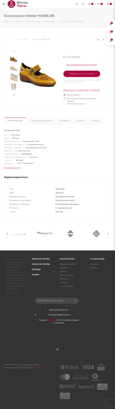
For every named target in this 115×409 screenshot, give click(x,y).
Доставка (64, 121)
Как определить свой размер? (81, 64)
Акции (35, 274)
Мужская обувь (41, 264)
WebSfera (38, 368)
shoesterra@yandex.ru (59, 314)
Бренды (36, 269)
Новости (94, 268)
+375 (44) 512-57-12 (58, 310)
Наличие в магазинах (41, 121)
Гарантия (64, 282)
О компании (97, 259)
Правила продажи (68, 264)
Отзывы (95, 121)
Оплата (80, 121)
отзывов (75, 320)
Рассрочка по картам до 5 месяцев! (81, 90)
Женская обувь (41, 259)
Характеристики (15, 121)
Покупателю (67, 259)
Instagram (57, 349)
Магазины (94, 264)
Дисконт (63, 268)
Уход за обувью (66, 286)
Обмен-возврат (67, 275)
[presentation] (13, 50)
